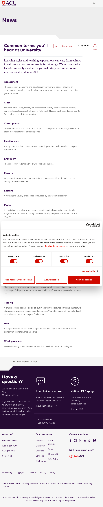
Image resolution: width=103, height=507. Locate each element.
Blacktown (40, 445)
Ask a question (45, 419)
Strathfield (53, 454)
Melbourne (41, 460)
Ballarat (39, 440)
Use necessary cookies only (18, 280)
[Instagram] (75, 440)
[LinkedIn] (80, 440)
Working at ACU (9, 445)
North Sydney (51, 442)
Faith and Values (9, 440)
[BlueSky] (94, 440)
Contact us (7, 455)
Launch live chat (44, 405)
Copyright (20, 472)
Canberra (40, 455)
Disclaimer (32, 472)
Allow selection (51, 280)
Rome (51, 449)
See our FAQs (77, 409)
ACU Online (53, 459)
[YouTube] (85, 440)
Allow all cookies (84, 280)
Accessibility (7, 472)
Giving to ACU (8, 450)
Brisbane (40, 450)
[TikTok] (89, 440)
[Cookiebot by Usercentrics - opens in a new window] (88, 225)
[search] (94, 3)
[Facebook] (70, 440)
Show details (88, 271)
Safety (52, 472)
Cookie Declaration (55, 245)
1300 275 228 (48, 422)
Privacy (43, 472)
